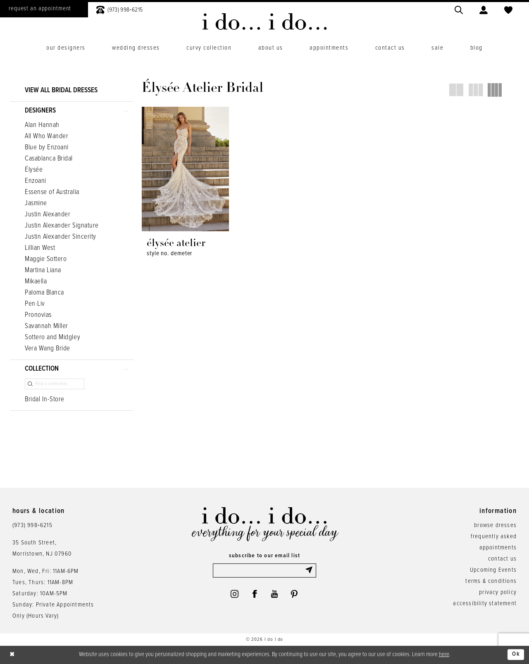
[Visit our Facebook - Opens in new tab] (254, 594)
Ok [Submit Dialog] (516, 655)
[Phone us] (119, 8)
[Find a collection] (54, 384)
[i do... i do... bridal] (265, 21)
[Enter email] (264, 571)
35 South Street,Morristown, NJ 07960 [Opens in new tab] (42, 549)
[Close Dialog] (12, 655)
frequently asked (494, 537)
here (444, 654)
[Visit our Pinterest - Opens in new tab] (295, 594)
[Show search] (458, 8)
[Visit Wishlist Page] (508, 8)
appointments (498, 548)
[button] (483, 8)
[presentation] (185, 169)
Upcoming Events (493, 570)
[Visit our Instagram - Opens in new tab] (234, 594)
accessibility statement (485, 604)
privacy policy (498, 593)
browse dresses (495, 526)
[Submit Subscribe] (310, 571)
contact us (502, 559)
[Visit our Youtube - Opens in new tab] (274, 594)
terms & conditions (491, 582)
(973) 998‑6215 (32, 526)
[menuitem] (119, 8)
